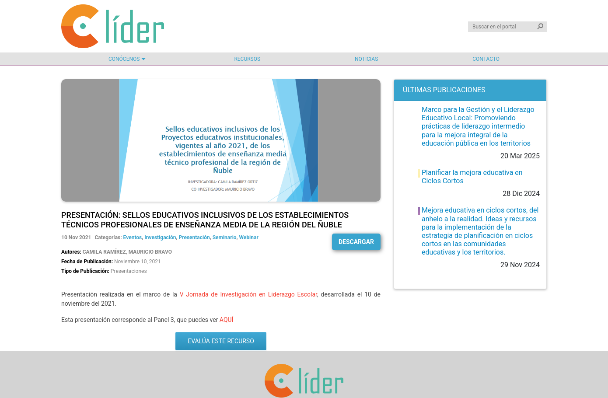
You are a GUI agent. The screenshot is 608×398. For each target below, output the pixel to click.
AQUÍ (227, 319)
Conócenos (124, 59)
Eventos (132, 237)
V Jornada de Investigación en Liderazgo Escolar (248, 294)
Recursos (247, 59)
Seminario (225, 237)
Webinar (249, 237)
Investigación (160, 237)
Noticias (366, 59)
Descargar (356, 241)
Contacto (486, 59)
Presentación (194, 237)
